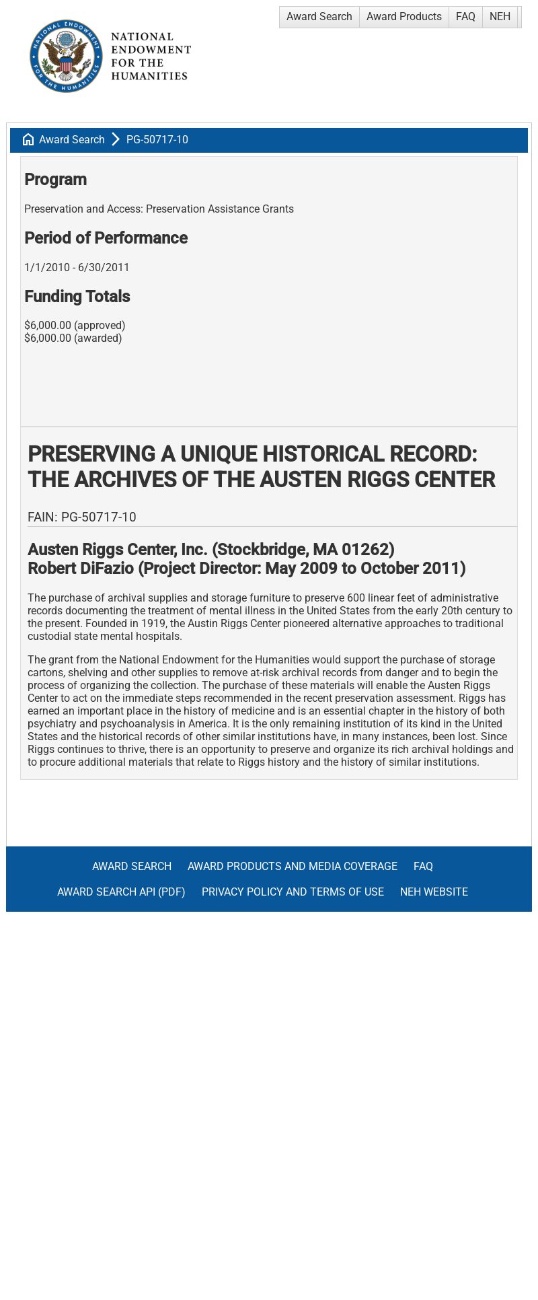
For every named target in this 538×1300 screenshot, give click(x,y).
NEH (500, 16)
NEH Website (434, 892)
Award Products (404, 16)
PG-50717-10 (157, 139)
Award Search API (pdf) (121, 892)
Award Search (319, 16)
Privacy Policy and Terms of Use (293, 892)
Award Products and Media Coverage (292, 866)
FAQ (465, 16)
